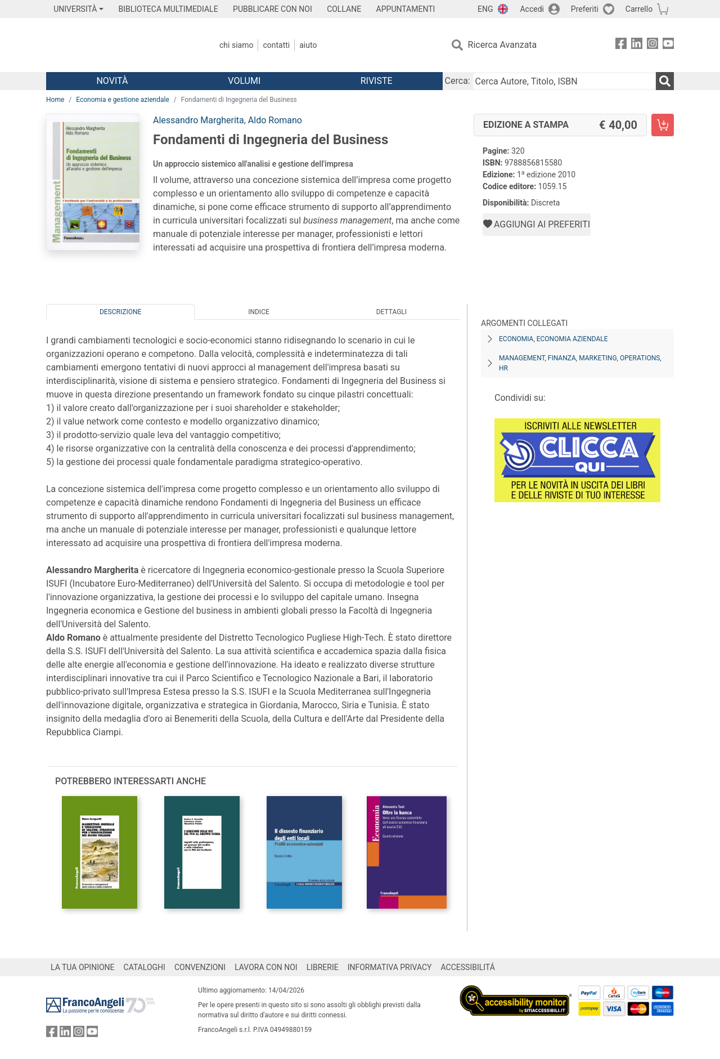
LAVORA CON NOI (266, 967)
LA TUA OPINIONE (83, 967)
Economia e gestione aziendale (122, 100)
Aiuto (308, 45)
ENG (485, 9)
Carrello (639, 9)
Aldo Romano (275, 120)
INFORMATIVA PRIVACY (390, 967)
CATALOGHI (144, 967)
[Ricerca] (665, 81)
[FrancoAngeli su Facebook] (621, 45)
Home (55, 100)
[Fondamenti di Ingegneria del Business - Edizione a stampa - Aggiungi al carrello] (662, 125)
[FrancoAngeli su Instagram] (652, 45)
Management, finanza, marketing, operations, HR (580, 363)
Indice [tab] (258, 312)
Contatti (276, 45)
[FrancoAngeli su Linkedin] (636, 45)
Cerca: (457, 80)
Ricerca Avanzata (502, 44)
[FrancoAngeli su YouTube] (668, 45)
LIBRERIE (323, 967)
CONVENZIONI (200, 967)
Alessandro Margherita (198, 120)
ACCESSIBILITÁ (468, 967)
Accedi (532, 9)
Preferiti (584, 9)
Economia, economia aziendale (553, 339)
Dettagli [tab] (391, 312)
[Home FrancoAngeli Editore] (120, 45)
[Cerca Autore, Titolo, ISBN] (564, 81)
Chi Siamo (236, 45)
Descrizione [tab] (120, 312)
